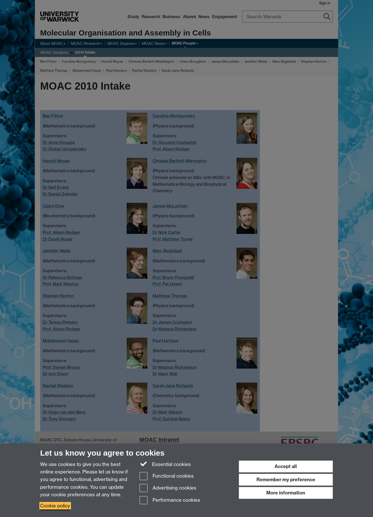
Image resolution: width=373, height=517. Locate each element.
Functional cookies (166, 476)
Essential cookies (165, 464)
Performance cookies (169, 500)
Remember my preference (285, 480)
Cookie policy (55, 506)
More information (285, 493)
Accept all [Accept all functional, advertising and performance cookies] (286, 466)
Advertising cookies (167, 488)
